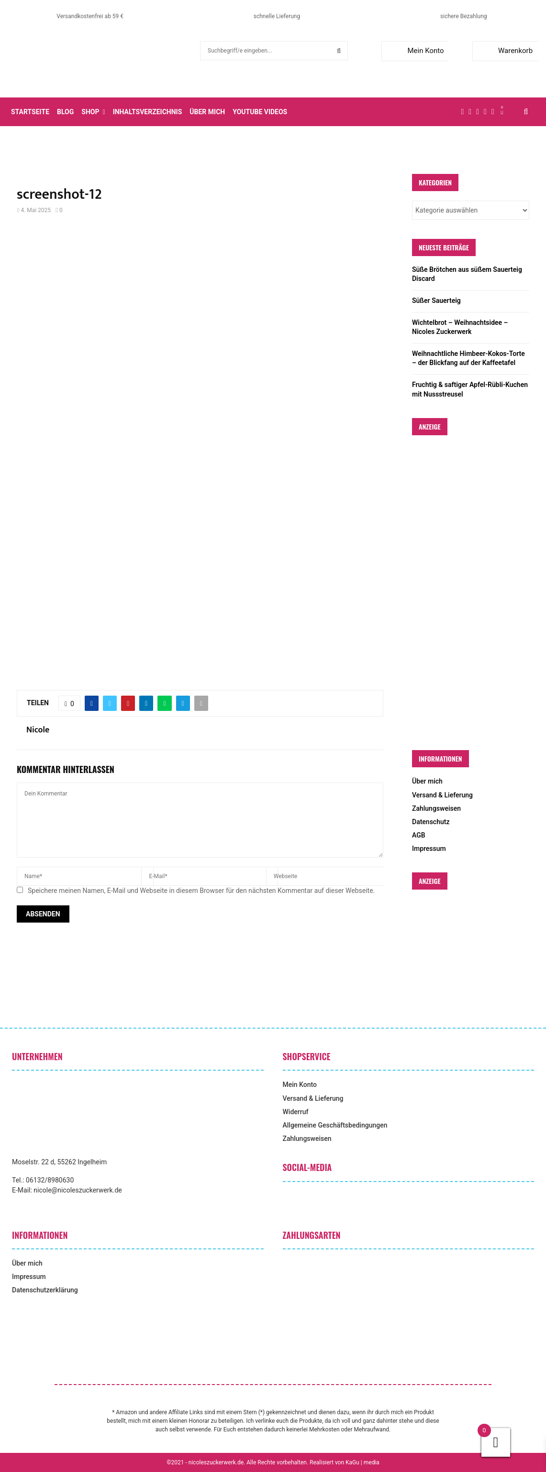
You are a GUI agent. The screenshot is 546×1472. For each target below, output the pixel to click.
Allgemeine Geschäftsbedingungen (335, 1125)
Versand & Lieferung (442, 795)
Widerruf (296, 1112)
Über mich (207, 112)
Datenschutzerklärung (45, 1290)
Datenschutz (430, 822)
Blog (65, 112)
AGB (418, 835)
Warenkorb (504, 50)
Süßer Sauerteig (436, 300)
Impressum (429, 848)
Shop (90, 112)
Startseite (30, 112)
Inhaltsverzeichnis (147, 112)
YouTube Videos (260, 112)
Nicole (37, 730)
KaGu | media (362, 1462)
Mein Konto (414, 50)
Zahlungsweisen (436, 808)
